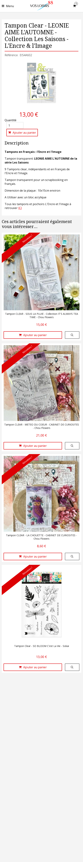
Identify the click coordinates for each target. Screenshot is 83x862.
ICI (20, 208)
